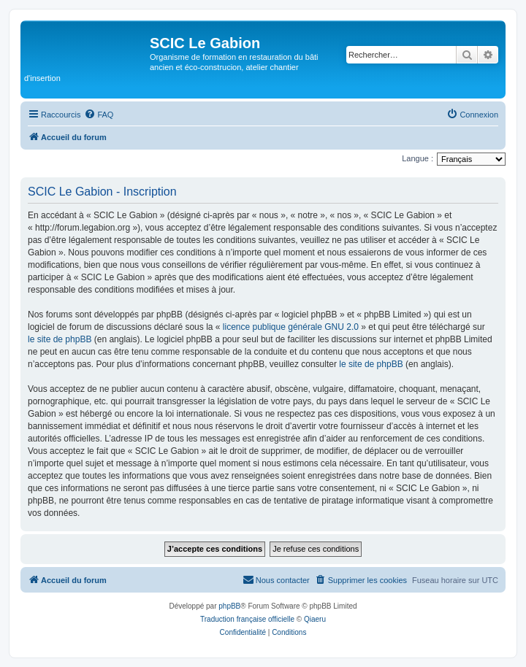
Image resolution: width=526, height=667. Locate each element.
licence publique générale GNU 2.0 (291, 327)
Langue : (417, 158)
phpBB (229, 606)
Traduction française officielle (247, 619)
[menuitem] (98, 114)
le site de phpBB (59, 339)
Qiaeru (315, 619)
